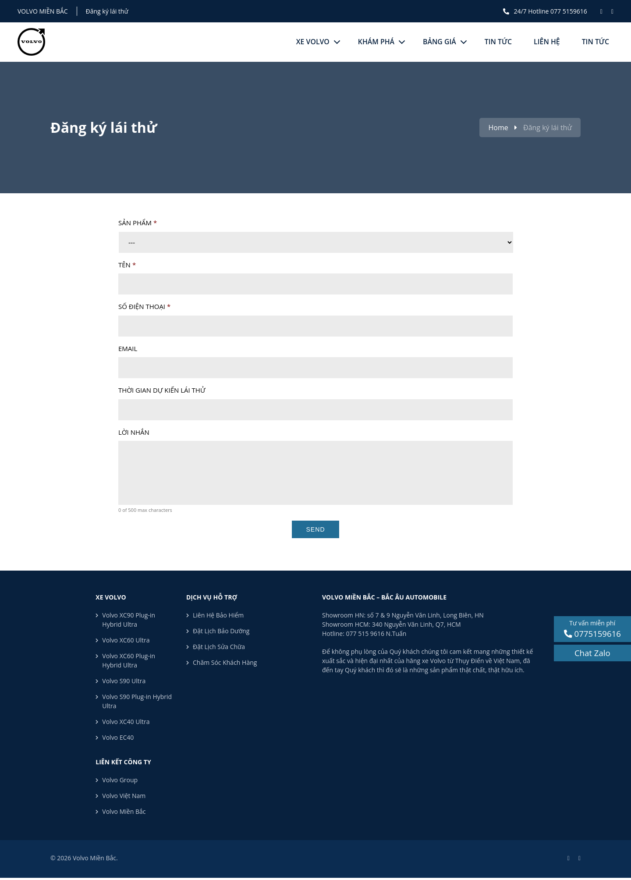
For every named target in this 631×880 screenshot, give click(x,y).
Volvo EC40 (118, 737)
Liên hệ (546, 42)
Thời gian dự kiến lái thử (161, 390)
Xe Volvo (311, 42)
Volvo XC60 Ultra (125, 640)
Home (498, 127)
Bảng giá (438, 42)
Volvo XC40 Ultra (125, 721)
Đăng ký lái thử (107, 11)
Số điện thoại (144, 306)
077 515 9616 (365, 633)
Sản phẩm (137, 223)
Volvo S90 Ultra (123, 681)
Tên (127, 265)
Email (127, 348)
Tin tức (497, 42)
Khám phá (374, 42)
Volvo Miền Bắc (43, 11)
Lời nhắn (133, 432)
